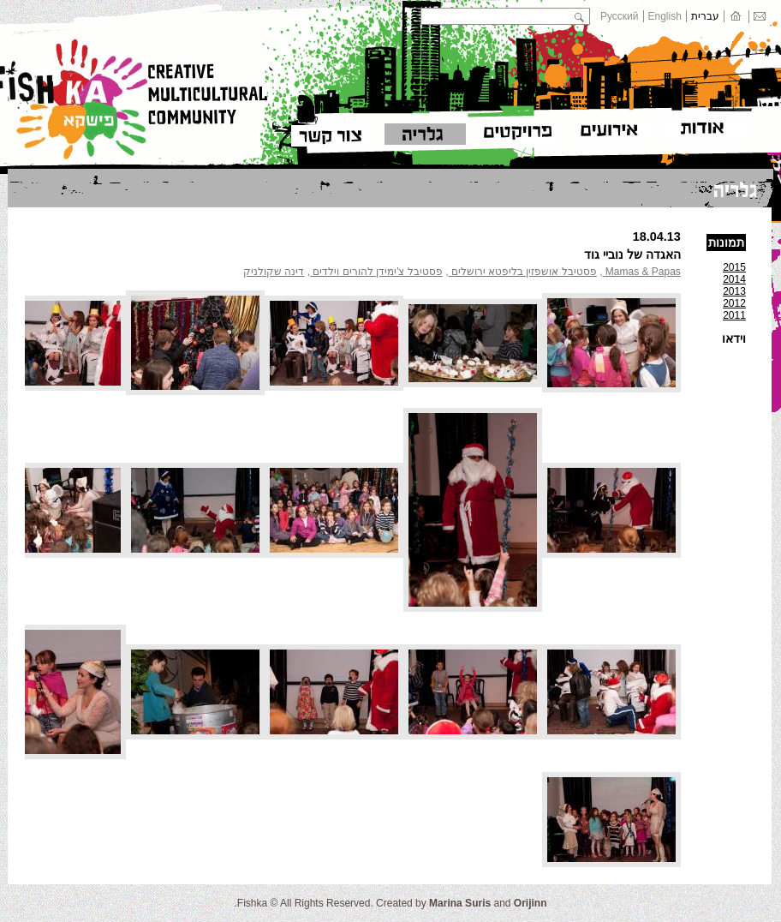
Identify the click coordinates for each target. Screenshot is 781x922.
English (665, 16)
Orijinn (530, 903)
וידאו (734, 338)
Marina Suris (460, 903)
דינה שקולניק (273, 272)
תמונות (726, 242)
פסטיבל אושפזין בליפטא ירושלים (522, 272)
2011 (734, 315)
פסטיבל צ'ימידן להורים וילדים (376, 272)
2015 (734, 267)
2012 (734, 303)
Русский (619, 16)
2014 (734, 279)
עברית (705, 16)
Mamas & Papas (641, 272)
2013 (734, 291)
